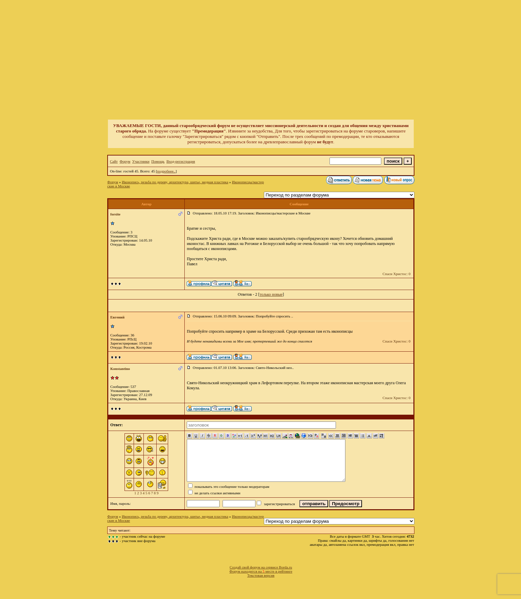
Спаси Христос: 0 (396, 274)
